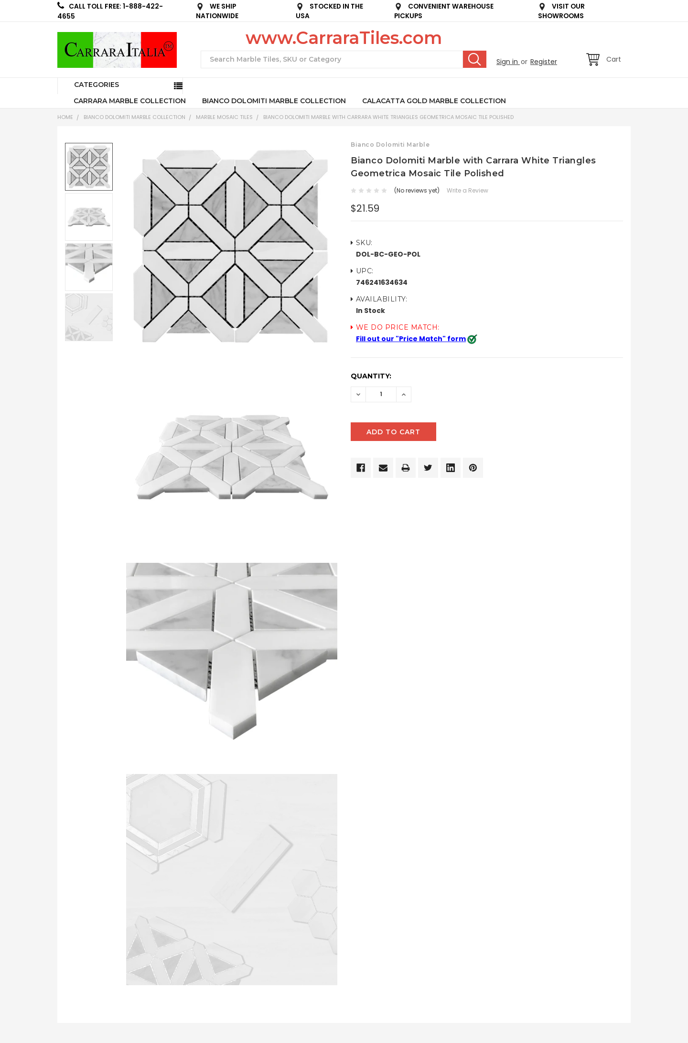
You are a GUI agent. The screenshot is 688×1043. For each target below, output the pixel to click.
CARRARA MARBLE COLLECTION (130, 101)
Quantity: (371, 376)
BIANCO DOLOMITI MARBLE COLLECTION (274, 101)
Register (543, 61)
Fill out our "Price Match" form (411, 339)
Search (474, 59)
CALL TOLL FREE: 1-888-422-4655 (110, 11)
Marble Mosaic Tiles (224, 117)
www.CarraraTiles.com (344, 37)
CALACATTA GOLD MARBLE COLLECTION (434, 101)
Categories (96, 84)
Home (65, 117)
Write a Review (467, 190)
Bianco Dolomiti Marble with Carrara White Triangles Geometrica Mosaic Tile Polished (388, 117)
